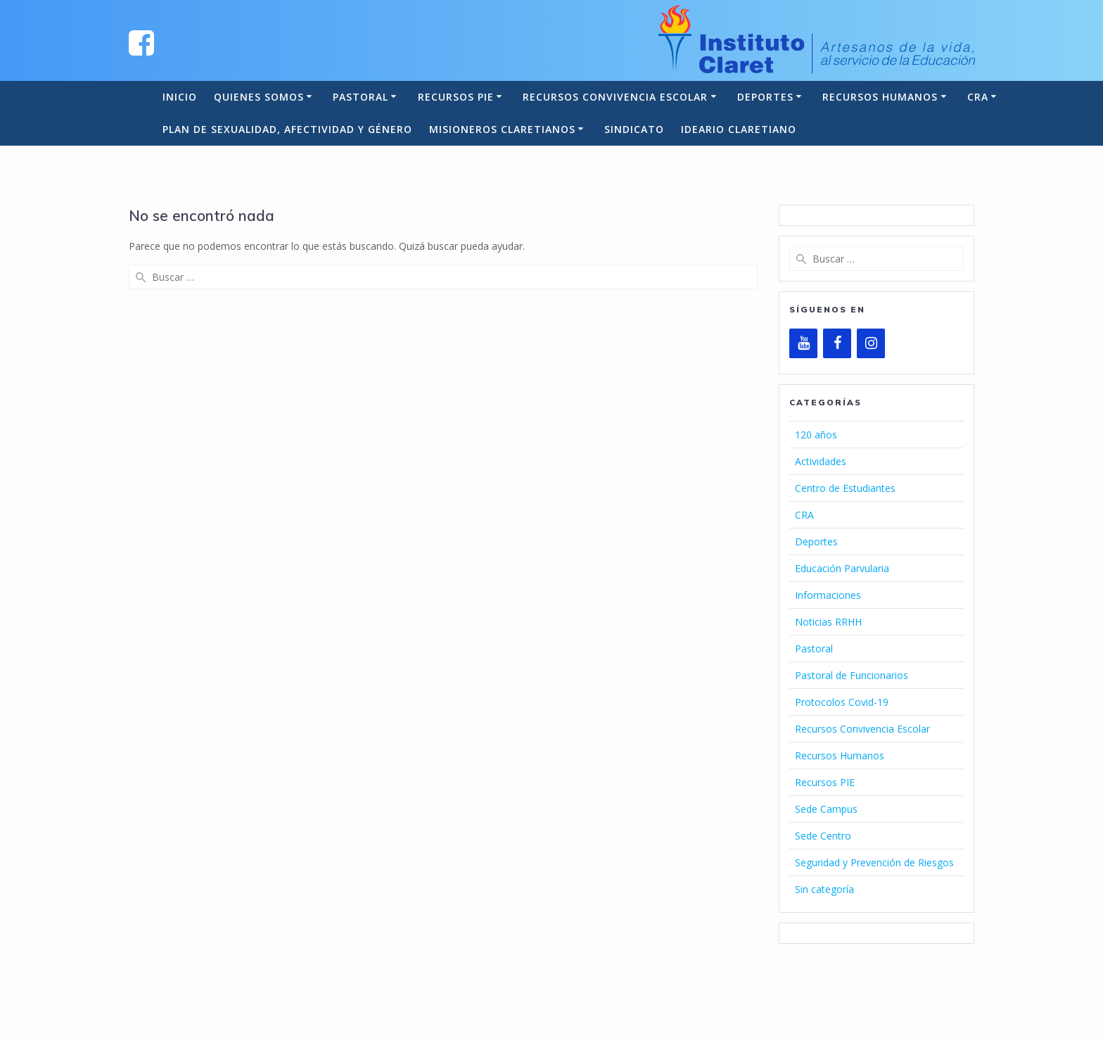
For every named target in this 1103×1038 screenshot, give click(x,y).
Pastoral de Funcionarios (851, 675)
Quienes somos (259, 96)
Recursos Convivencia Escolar (615, 96)
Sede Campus (826, 809)
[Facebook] (837, 343)
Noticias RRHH (828, 621)
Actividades (820, 461)
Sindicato (634, 129)
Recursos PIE (456, 96)
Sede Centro (823, 835)
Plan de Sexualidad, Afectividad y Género (287, 129)
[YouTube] (803, 343)
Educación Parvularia (842, 568)
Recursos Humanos (880, 96)
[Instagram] (871, 343)
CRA (977, 96)
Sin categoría (824, 889)
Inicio (179, 96)
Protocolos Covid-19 (841, 702)
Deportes (765, 96)
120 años (816, 434)
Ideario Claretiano (738, 129)
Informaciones (828, 595)
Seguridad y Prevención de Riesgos (874, 862)
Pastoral (360, 96)
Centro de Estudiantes (845, 488)
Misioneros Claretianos (502, 129)
